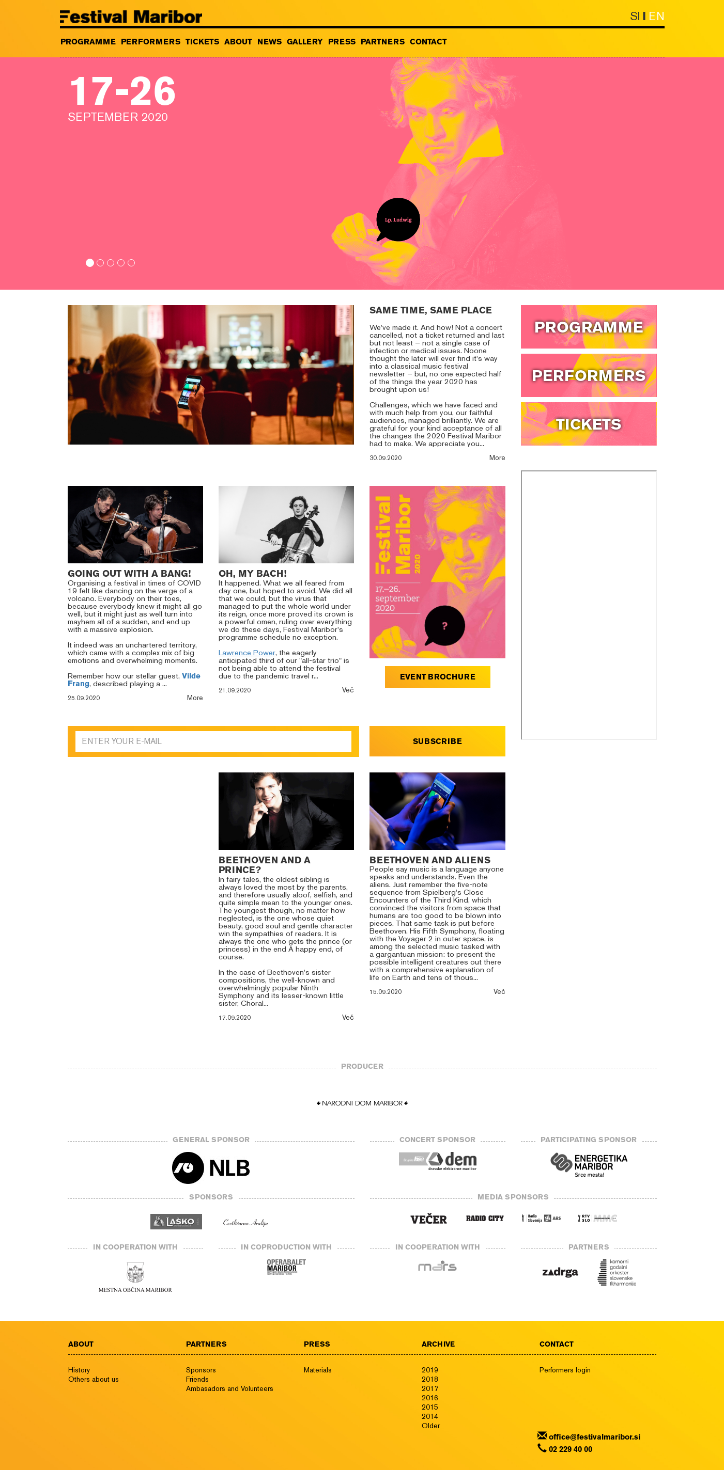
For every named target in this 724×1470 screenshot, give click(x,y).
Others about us (93, 1379)
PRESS (342, 41)
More (497, 457)
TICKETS (202, 41)
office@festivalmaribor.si (594, 1436)
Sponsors (201, 1370)
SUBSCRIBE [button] (437, 741)
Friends (197, 1379)
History (79, 1370)
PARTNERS (383, 41)
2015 (430, 1407)
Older (431, 1425)
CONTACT (428, 41)
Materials (318, 1370)
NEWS (269, 41)
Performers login (565, 1370)
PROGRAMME (88, 41)
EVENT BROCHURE (437, 676)
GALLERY (305, 41)
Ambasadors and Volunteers (229, 1388)
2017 (430, 1388)
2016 (430, 1398)
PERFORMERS (150, 41)
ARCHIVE (438, 1344)
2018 (430, 1379)
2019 (430, 1370)
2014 (430, 1416)
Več (348, 690)
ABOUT (238, 41)
